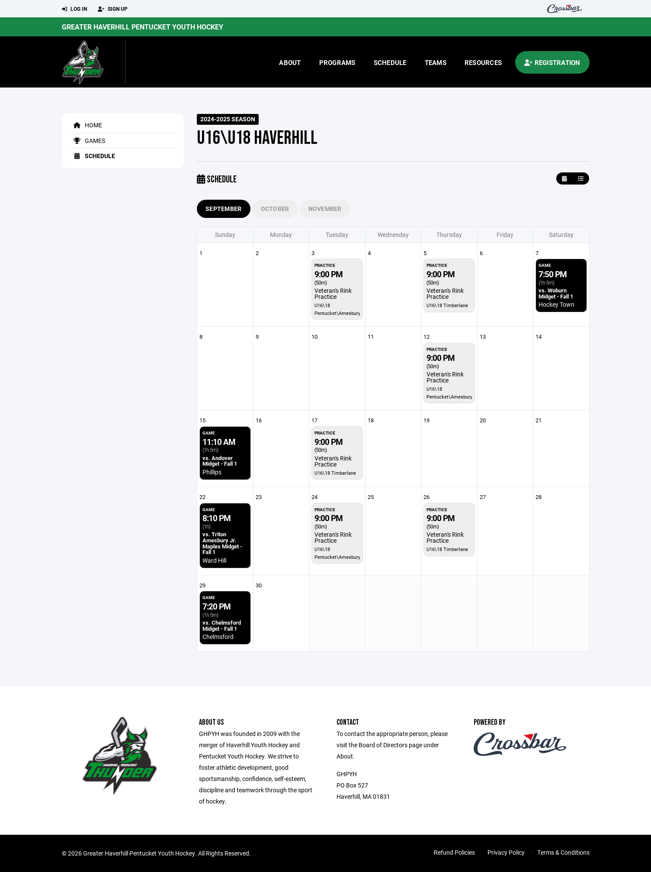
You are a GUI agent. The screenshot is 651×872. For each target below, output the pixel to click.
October (275, 208)
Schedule (390, 62)
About (290, 62)
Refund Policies (454, 852)
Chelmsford (218, 636)
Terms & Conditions (563, 852)
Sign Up (113, 9)
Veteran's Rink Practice (333, 293)
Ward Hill (214, 560)
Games (88, 140)
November (325, 208)
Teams (435, 62)
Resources (483, 62)
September (223, 208)
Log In (74, 9)
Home (86, 125)
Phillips (211, 472)
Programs (337, 62)
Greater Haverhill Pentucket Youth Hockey (142, 26)
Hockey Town (556, 304)
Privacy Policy (506, 852)
